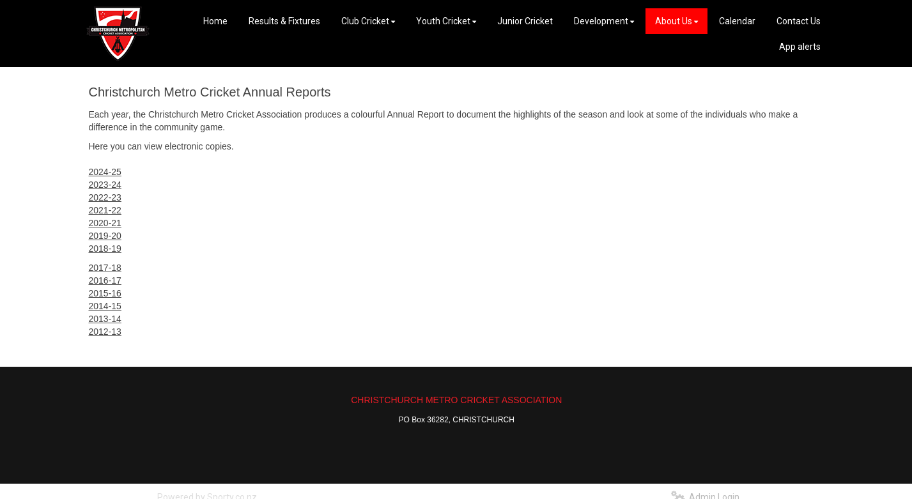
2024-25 (105, 172)
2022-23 (105, 197)
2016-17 (105, 280)
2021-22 (105, 210)
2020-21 (105, 223)
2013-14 (105, 319)
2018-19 (105, 248)
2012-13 (105, 331)
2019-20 (105, 236)
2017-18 (105, 268)
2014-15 (105, 306)
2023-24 (105, 185)
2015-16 (105, 293)
